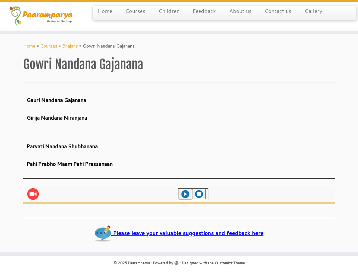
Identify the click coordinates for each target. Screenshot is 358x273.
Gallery (313, 11)
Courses (135, 11)
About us (240, 11)
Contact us (278, 11)
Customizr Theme (230, 263)
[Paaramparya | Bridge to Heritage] (42, 16)
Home (105, 11)
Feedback (204, 11)
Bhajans (70, 46)
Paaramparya (139, 263)
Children (169, 11)
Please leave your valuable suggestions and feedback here (179, 233)
